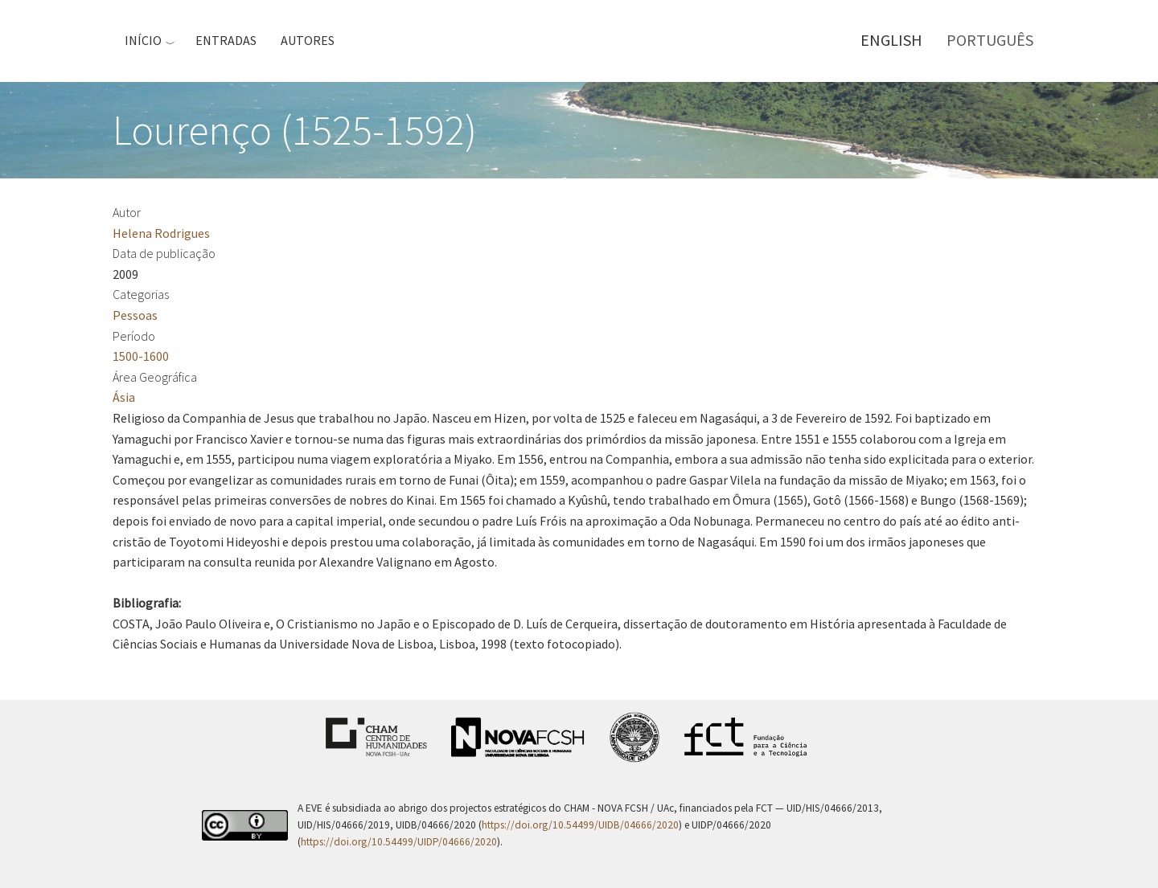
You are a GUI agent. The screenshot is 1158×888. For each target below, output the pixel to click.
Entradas (226, 40)
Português (990, 40)
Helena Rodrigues (161, 233)
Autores (308, 40)
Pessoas (135, 315)
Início (143, 40)
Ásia (124, 397)
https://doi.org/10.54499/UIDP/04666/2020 (399, 842)
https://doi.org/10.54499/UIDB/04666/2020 (580, 825)
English (891, 40)
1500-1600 (141, 356)
